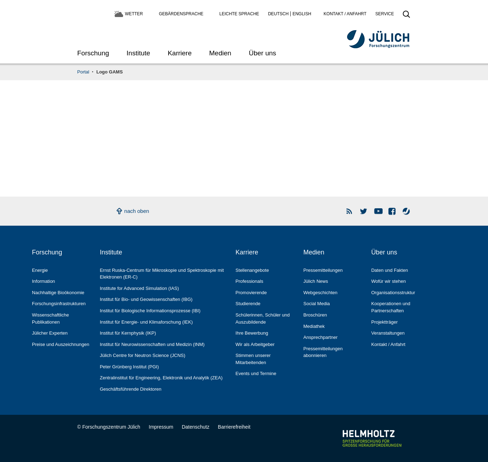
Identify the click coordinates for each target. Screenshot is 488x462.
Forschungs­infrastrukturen (59, 303)
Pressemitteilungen (323, 270)
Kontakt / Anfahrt (345, 13)
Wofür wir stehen (388, 281)
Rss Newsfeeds (349, 211)
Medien (220, 53)
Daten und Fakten (389, 270)
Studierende (248, 303)
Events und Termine (256, 373)
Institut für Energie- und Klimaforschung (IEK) (146, 322)
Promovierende (251, 292)
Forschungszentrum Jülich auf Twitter (364, 211)
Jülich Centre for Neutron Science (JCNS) (142, 355)
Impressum (161, 427)
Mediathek (314, 326)
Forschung (93, 53)
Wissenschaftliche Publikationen (50, 318)
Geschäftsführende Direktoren (130, 389)
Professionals (249, 281)
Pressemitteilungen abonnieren (323, 352)
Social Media (316, 303)
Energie (40, 270)
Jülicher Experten (50, 333)
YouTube (378, 211)
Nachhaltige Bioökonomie (58, 292)
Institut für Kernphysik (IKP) (128, 333)
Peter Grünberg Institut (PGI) (129, 366)
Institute (138, 53)
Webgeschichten (320, 292)
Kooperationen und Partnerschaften (390, 307)
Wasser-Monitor (406, 211)
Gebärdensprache (181, 13)
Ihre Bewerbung (252, 333)
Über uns (262, 53)
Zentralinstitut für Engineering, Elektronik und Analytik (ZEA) (161, 377)
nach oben (136, 211)
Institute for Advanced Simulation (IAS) (139, 288)
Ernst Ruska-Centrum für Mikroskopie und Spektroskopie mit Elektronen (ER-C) (162, 274)
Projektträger (384, 322)
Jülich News (315, 281)
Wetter (134, 13)
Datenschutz (195, 427)
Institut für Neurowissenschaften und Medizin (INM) (152, 344)
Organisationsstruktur (393, 292)
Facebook (392, 211)
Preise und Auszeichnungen (60, 344)
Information (43, 281)
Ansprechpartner (320, 337)
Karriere (180, 53)
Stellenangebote (252, 270)
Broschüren (315, 315)
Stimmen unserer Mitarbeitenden (253, 359)
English (301, 13)
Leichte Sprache (239, 13)
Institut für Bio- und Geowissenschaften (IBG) (146, 299)
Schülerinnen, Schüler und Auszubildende (263, 318)
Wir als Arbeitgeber (255, 344)
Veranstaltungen (388, 333)
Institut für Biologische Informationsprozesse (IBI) (150, 310)
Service (384, 13)
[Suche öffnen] (406, 16)
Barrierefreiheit (234, 427)
